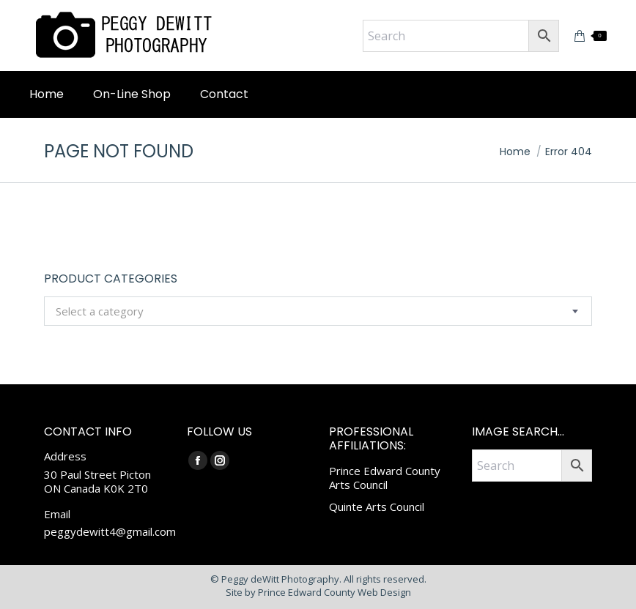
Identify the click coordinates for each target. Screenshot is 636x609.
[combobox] (318, 311)
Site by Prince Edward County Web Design (318, 592)
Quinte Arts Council (376, 506)
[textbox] (100, 311)
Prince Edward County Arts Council (384, 478)
